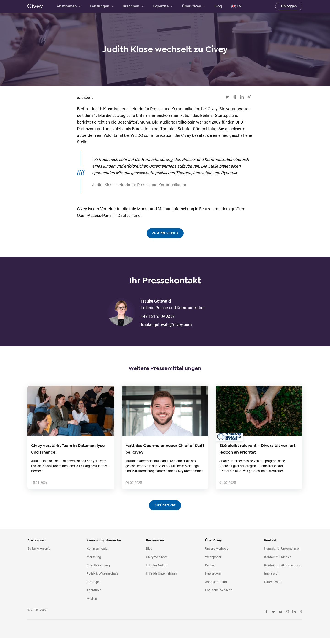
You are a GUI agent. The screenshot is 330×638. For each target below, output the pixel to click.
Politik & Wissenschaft (102, 573)
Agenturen (94, 590)
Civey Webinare (157, 557)
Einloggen (289, 6)
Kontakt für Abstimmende (282, 565)
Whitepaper (213, 557)
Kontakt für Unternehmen (282, 548)
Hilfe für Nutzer (157, 565)
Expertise (163, 6)
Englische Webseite (218, 590)
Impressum (272, 573)
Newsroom (213, 573)
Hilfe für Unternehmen (161, 573)
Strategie (93, 582)
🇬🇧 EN (236, 6)
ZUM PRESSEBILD (165, 233)
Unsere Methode (216, 548)
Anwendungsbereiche (104, 540)
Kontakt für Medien (278, 557)
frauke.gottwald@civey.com (166, 324)
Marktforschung (98, 565)
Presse (210, 565)
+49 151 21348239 (158, 316)
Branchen (133, 6)
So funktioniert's (39, 548)
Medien (92, 598)
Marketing (94, 557)
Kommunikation (98, 548)
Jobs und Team (216, 582)
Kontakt (270, 540)
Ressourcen (155, 540)
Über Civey (193, 6)
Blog (218, 6)
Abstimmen (69, 6)
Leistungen (101, 6)
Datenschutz (273, 582)
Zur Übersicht (165, 505)
